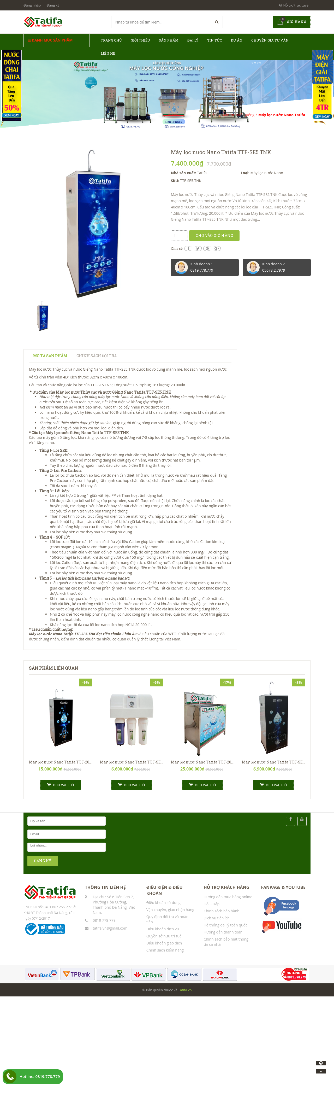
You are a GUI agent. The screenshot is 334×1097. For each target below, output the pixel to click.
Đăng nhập (32, 5)
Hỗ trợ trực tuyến (295, 5)
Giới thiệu (140, 40)
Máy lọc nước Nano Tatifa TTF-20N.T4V (207, 762)
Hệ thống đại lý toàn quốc (225, 925)
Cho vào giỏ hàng (214, 235)
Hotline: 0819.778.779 (40, 1076)
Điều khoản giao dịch (164, 943)
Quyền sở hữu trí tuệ (164, 935)
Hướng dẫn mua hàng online (228, 896)
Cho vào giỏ (60, 785)
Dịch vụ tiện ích (217, 917)
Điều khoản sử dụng (163, 902)
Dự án (236, 40)
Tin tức (214, 40)
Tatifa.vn (185, 990)
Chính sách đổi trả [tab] (96, 355)
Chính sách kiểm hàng (165, 950)
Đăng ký (53, 5)
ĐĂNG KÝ (43, 860)
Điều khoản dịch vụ (162, 928)
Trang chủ (111, 40)
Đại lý (192, 40)
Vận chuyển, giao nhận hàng (170, 909)
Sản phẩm (168, 40)
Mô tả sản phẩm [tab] (50, 355)
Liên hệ (108, 53)
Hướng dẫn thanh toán (223, 932)
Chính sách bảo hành (222, 910)
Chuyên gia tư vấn (270, 40)
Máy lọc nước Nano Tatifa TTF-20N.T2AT (66, 762)
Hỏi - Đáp (212, 903)
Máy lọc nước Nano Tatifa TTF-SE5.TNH (136, 762)
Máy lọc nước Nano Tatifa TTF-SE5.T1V (277, 762)
